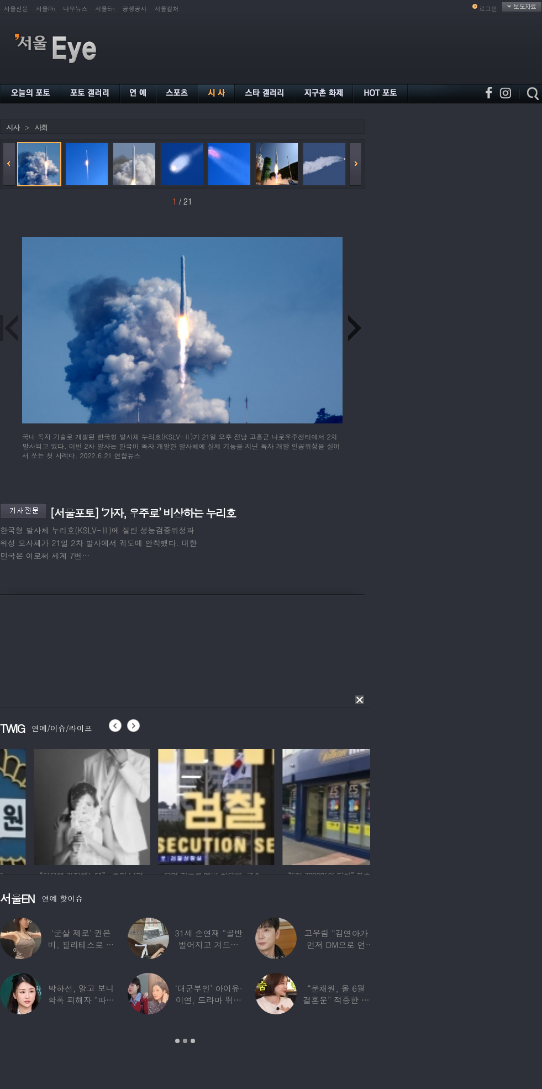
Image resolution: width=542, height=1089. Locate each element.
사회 (41, 127)
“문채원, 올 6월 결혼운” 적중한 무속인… (336, 999)
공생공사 (135, 8)
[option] (155, 805)
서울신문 (16, 8)
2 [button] (185, 1041)
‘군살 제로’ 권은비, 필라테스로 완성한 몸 (81, 944)
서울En (104, 8)
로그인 (488, 8)
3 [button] (193, 1041)
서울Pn (45, 8)
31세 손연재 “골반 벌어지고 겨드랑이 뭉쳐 (209, 944)
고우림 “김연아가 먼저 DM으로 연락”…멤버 (336, 944)
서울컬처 (167, 8)
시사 (12, 127)
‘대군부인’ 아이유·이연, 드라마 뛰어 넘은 (208, 999)
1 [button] (177, 1041)
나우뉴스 (75, 8)
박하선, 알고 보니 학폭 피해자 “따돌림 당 (81, 999)
